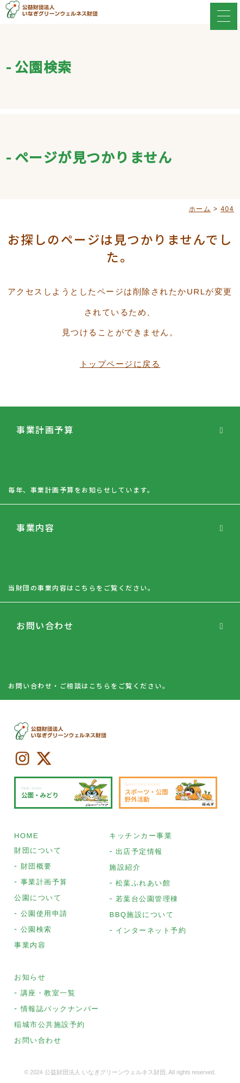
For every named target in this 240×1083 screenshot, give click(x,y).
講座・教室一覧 (48, 993)
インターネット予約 (151, 930)
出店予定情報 (139, 851)
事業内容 (35, 527)
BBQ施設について (141, 914)
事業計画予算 (44, 429)
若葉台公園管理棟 (147, 899)
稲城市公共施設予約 (49, 1024)
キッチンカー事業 (140, 836)
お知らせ (30, 977)
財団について (37, 850)
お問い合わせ (44, 625)
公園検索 (36, 929)
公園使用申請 (44, 913)
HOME (26, 836)
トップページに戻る (120, 363)
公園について (37, 898)
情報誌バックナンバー (60, 1009)
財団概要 (36, 866)
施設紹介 (125, 867)
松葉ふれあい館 (143, 883)
